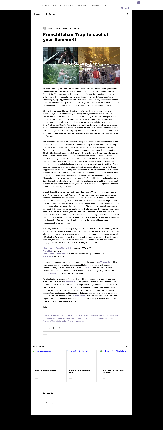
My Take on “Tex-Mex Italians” (114, 371)
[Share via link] (59, 328)
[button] (138, 2)
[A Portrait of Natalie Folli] (82, 358)
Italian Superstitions (45, 370)
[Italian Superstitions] (48, 358)
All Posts (36, 14)
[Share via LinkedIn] (54, 328)
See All (128, 346)
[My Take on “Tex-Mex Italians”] (115, 358)
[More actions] (118, 28)
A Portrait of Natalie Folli (79, 371)
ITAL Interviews (50, 14)
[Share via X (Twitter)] (49, 328)
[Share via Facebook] (44, 328)
